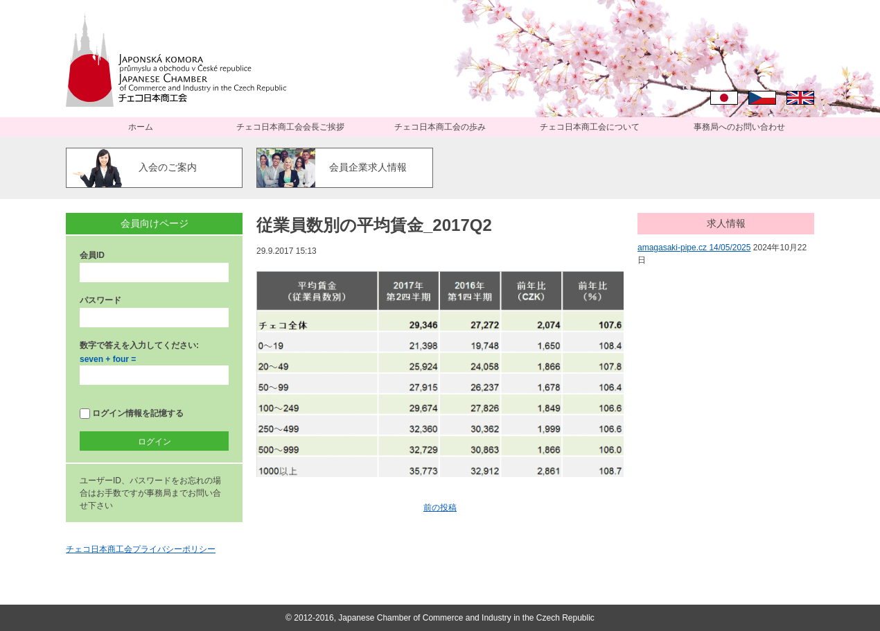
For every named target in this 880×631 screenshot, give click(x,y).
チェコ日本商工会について (590, 127)
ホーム (140, 127)
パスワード (100, 300)
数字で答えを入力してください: (139, 345)
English (800, 98)
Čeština (762, 98)
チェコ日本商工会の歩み (440, 127)
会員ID (92, 255)
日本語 (724, 98)
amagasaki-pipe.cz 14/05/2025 (693, 247)
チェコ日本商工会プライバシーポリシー (140, 549)
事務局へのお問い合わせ (739, 127)
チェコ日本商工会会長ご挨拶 (290, 127)
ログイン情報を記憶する (132, 413)
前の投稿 (440, 507)
